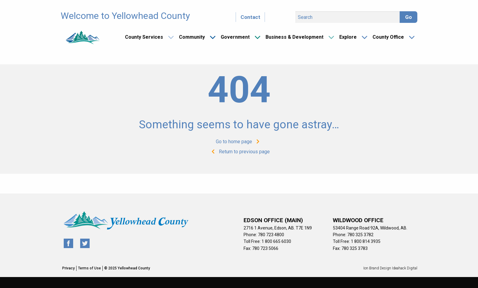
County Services (144, 37)
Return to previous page (239, 152)
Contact (250, 17)
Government (235, 37)
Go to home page (239, 141)
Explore (348, 37)
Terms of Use (89, 268)
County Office (388, 37)
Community (192, 37)
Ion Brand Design (377, 268)
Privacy (68, 268)
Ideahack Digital (404, 268)
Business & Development (294, 37)
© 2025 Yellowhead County (127, 268)
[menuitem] (147, 37)
